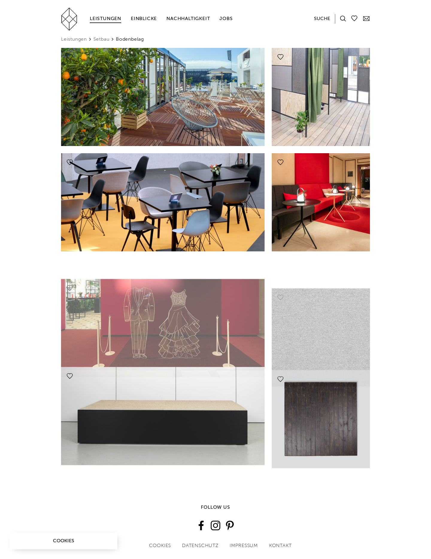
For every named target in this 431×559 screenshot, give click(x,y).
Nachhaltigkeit (188, 18)
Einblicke (144, 18)
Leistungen (105, 18)
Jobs (226, 18)
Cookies (63, 541)
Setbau (101, 39)
